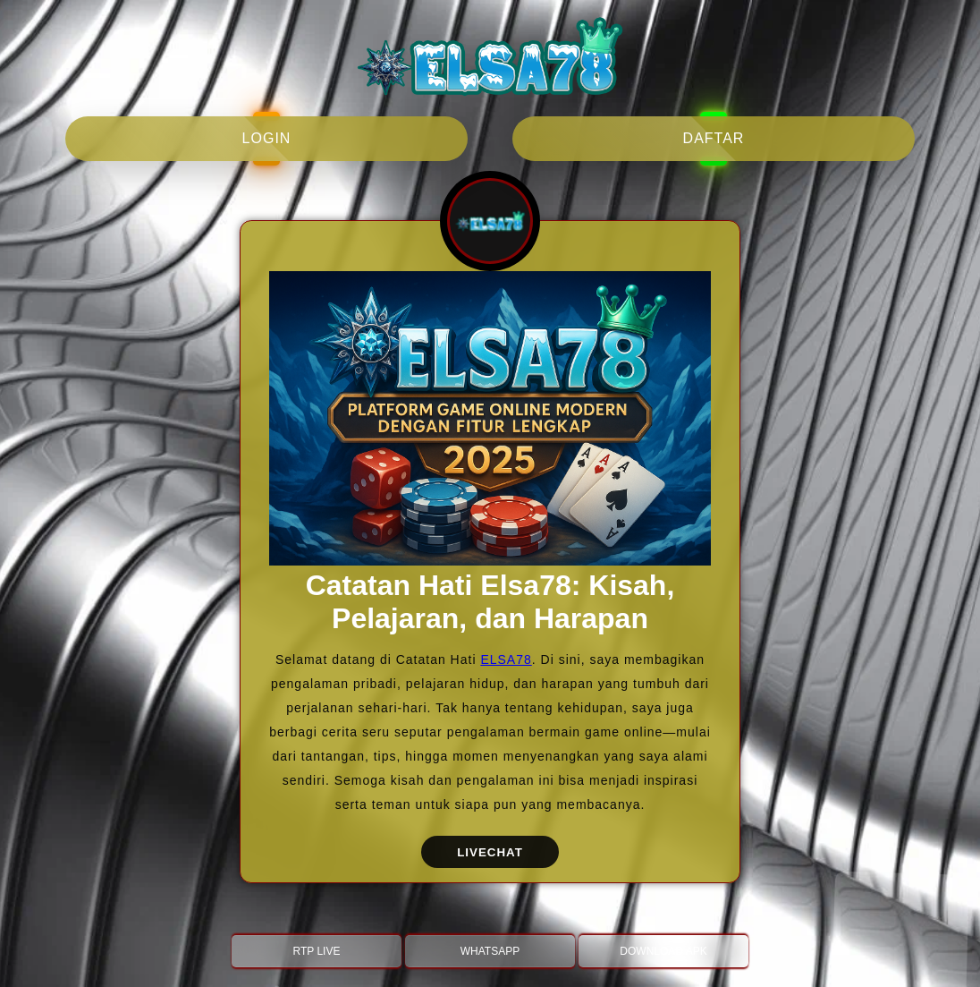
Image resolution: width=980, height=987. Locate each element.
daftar (714, 138)
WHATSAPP (490, 951)
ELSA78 (505, 659)
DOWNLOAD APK (663, 951)
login (266, 138)
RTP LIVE (317, 951)
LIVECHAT (490, 852)
